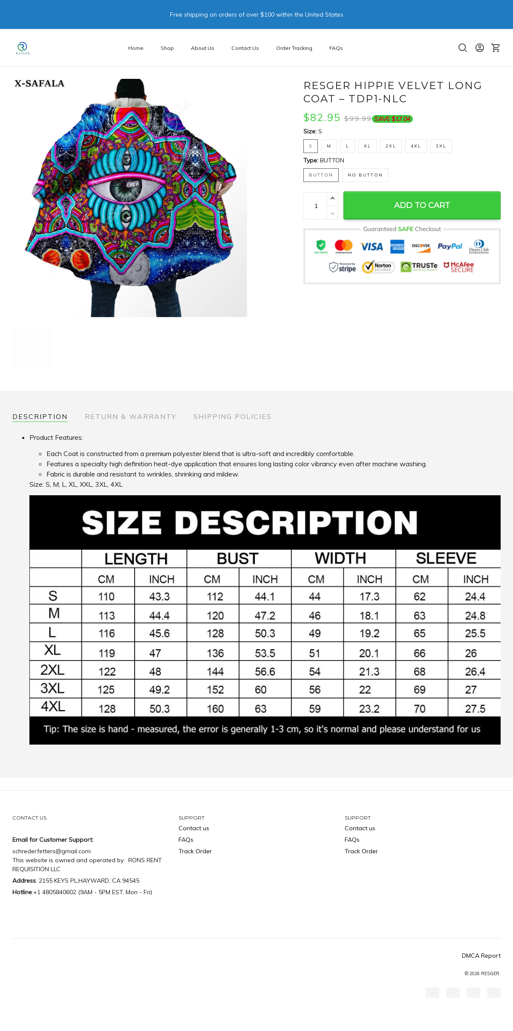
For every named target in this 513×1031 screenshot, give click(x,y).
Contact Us (245, 48)
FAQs (336, 48)
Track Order (195, 851)
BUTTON (332, 160)
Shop (167, 48)
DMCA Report (481, 955)
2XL (391, 146)
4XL (416, 146)
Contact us (194, 828)
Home (136, 48)
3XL (441, 146)
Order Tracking (294, 48)
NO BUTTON (365, 175)
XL (367, 146)
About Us (202, 48)
